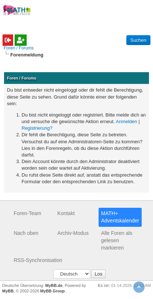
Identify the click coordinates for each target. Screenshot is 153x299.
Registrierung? (37, 128)
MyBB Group (52, 291)
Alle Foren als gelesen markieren (117, 240)
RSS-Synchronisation (38, 260)
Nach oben (26, 233)
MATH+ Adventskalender (120, 217)
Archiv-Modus (73, 233)
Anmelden (126, 121)
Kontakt (65, 213)
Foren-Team (27, 213)
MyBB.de (53, 285)
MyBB (8, 291)
